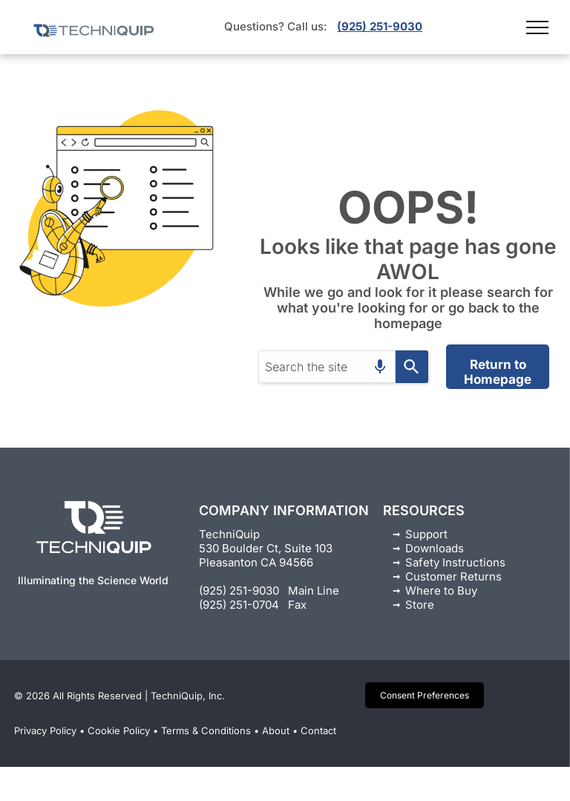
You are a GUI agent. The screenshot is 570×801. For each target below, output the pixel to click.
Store (419, 605)
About (275, 730)
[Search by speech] (380, 366)
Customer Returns (453, 576)
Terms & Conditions (206, 730)
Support (426, 534)
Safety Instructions (455, 562)
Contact (318, 730)
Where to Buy (441, 590)
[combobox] (327, 366)
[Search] (412, 366)
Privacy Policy (45, 730)
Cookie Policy (119, 730)
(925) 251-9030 (379, 26)
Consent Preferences (424, 695)
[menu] (537, 27)
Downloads (434, 548)
